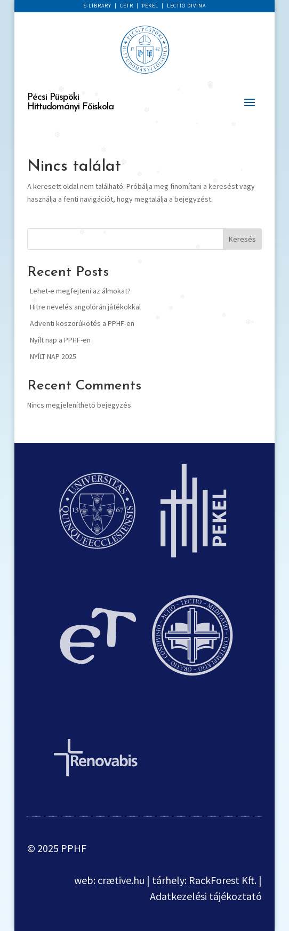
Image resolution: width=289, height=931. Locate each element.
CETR (126, 5)
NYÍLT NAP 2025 (53, 356)
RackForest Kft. (222, 880)
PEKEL (150, 5)
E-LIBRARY (97, 5)
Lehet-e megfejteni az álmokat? (80, 291)
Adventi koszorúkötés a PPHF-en (82, 323)
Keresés (242, 239)
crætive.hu (121, 880)
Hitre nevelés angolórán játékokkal (85, 307)
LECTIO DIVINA (186, 5)
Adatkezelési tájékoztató (206, 896)
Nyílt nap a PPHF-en (60, 340)
